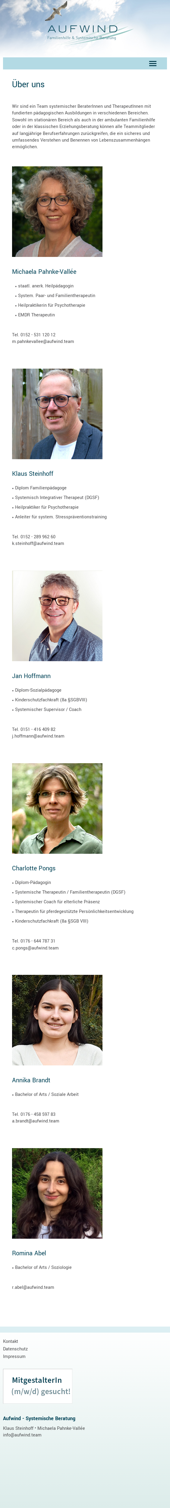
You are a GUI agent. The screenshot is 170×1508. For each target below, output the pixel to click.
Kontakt (10, 1341)
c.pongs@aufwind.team (35, 948)
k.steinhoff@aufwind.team (38, 543)
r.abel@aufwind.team (33, 1287)
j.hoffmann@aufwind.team (38, 736)
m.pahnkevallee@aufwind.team (43, 341)
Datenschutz (15, 1349)
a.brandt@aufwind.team (35, 1121)
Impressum (14, 1356)
